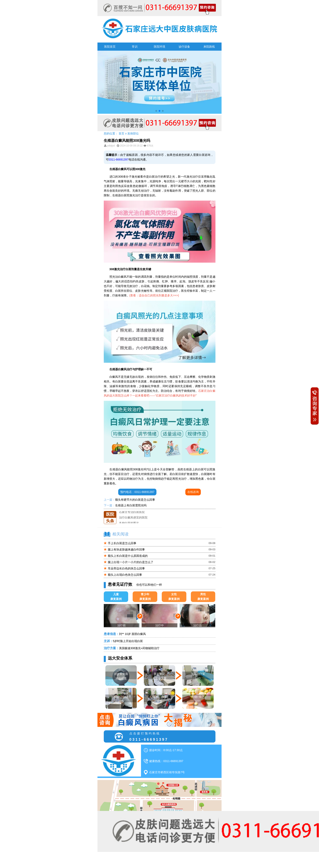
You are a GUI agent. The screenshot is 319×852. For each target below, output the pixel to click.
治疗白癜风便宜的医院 (133, 522)
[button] (156, 111)
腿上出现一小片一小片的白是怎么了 (130, 562)
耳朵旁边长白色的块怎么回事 (126, 568)
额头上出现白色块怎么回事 (125, 574)
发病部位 (133, 133)
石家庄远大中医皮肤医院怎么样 (139, 511)
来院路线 (209, 46)
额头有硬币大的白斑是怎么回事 (135, 499)
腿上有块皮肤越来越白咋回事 (126, 549)
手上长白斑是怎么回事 (122, 543)
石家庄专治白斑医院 (132, 516)
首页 (121, 133)
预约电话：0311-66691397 (137, 492)
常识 (135, 46)
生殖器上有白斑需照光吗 (130, 505)
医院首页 (110, 46)
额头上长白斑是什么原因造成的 (128, 555)
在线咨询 (193, 492)
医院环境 (159, 46)
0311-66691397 (119, 159)
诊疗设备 (184, 46)
